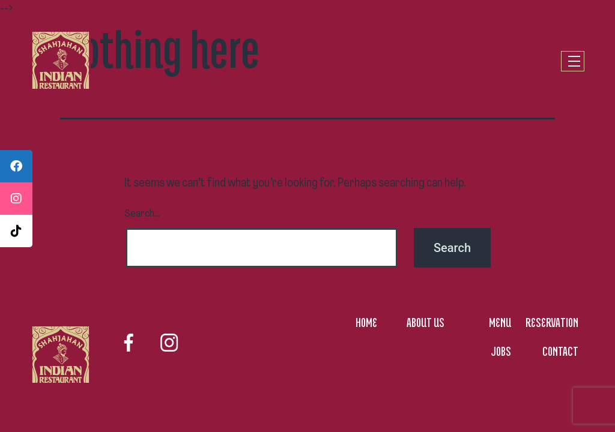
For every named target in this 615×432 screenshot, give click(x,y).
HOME (366, 322)
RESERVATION (552, 322)
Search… (142, 214)
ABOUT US (425, 322)
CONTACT (560, 351)
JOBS (501, 351)
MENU (500, 322)
